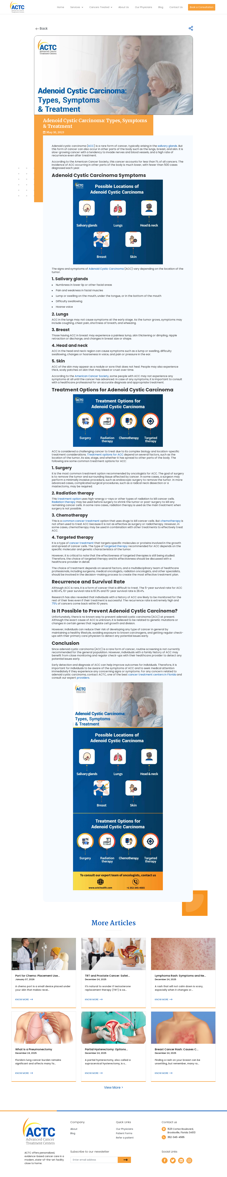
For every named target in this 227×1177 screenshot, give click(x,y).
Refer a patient (125, 1137)
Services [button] (76, 7)
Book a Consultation (201, 7)
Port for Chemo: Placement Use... (37, 976)
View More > (113, 1087)
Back (42, 28)
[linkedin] (181, 1160)
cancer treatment (81, 543)
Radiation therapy (63, 502)
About (73, 1129)
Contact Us (176, 7)
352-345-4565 (176, 1137)
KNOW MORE (24, 999)
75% (54, 603)
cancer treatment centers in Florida (152, 674)
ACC (91, 146)
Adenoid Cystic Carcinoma (106, 269)
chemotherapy (171, 521)
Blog (160, 7)
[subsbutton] (124, 1160)
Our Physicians (143, 7)
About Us (123, 7)
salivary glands (167, 146)
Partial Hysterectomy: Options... (106, 1049)
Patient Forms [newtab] (124, 1133)
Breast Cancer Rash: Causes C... (176, 1049)
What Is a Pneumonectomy (33, 1049)
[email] (97, 1160)
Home (60, 7)
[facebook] (165, 1160)
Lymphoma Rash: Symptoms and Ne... (180, 976)
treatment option (69, 499)
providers (83, 678)
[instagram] (189, 1160)
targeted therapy (116, 546)
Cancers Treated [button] (100, 7)
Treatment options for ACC (105, 455)
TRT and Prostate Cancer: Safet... (107, 976)
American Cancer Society (92, 376)
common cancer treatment (81, 521)
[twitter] (173, 1160)
